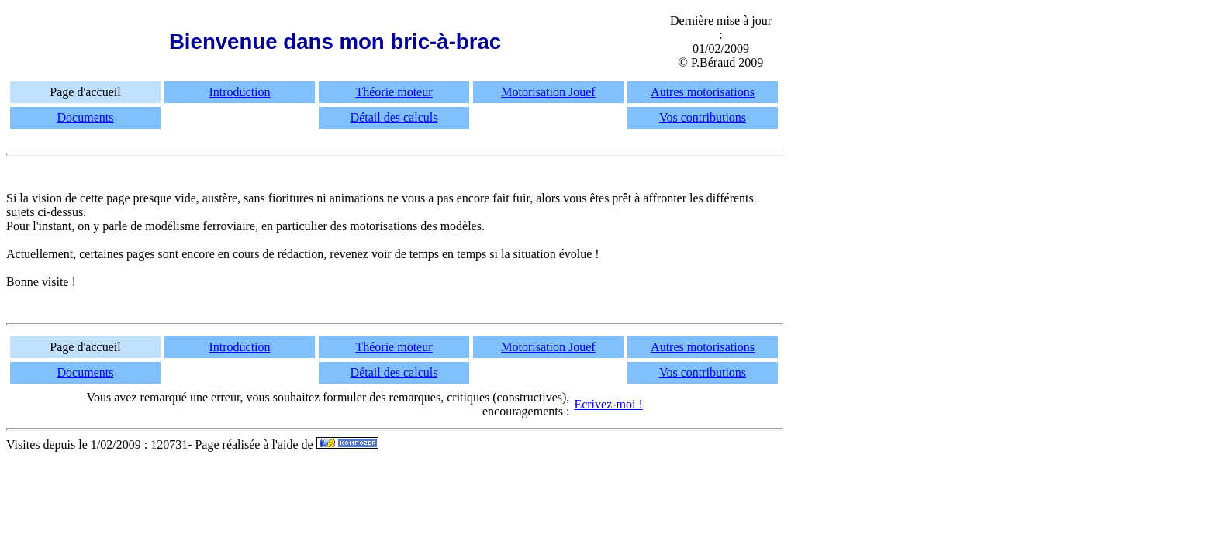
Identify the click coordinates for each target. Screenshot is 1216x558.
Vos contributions (702, 117)
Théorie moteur (393, 91)
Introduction (239, 91)
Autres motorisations (703, 91)
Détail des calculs (394, 117)
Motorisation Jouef (548, 91)
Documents (85, 117)
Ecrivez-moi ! (608, 404)
